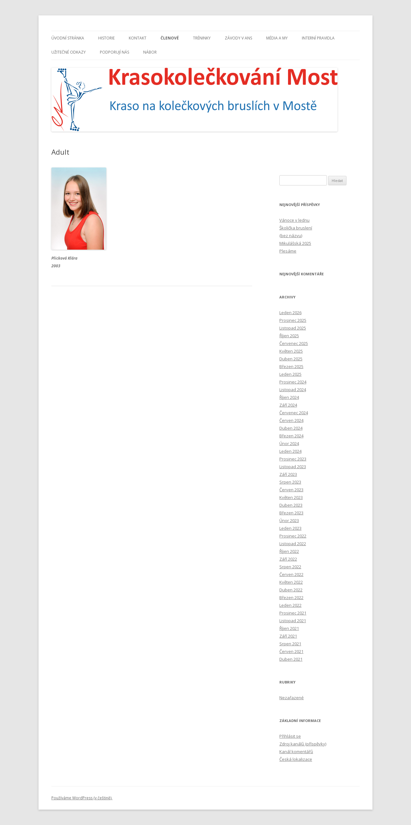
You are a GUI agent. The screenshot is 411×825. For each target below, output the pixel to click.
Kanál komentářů (296, 751)
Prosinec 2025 (292, 320)
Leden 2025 (290, 374)
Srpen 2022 (290, 567)
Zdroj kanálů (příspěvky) (302, 744)
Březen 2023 (291, 513)
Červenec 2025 (293, 343)
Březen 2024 (291, 436)
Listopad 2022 (292, 543)
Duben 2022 (290, 590)
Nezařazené (291, 697)
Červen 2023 (291, 490)
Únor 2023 (289, 520)
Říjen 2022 (289, 551)
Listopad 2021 (292, 620)
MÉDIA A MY (277, 38)
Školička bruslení (295, 228)
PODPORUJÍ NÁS (114, 52)
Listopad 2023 (292, 466)
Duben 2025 (290, 359)
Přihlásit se (290, 736)
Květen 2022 (291, 582)
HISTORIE (106, 38)
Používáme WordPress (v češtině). (81, 798)
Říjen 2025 (289, 336)
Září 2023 (288, 474)
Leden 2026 (290, 312)
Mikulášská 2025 (295, 243)
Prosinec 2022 (292, 536)
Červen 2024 (291, 420)
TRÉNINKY (202, 38)
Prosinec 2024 (292, 382)
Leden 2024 (290, 451)
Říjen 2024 (289, 397)
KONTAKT (137, 38)
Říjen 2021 (289, 628)
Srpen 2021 (290, 644)
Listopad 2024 (292, 389)
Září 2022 (288, 559)
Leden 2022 (290, 605)
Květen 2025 (291, 351)
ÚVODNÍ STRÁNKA (67, 38)
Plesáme (287, 251)
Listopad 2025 (292, 328)
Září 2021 (288, 636)
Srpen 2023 (290, 482)
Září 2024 (288, 405)
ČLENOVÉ (170, 38)
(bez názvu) (290, 235)
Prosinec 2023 (292, 459)
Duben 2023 (290, 505)
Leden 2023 (290, 528)
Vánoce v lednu (294, 220)
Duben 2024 (290, 428)
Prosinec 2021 (292, 613)
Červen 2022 (291, 574)
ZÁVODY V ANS (238, 38)
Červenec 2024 (293, 413)
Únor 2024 (289, 443)
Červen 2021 (291, 651)
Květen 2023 (291, 497)
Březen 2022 (291, 597)
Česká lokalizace (295, 759)
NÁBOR (150, 52)
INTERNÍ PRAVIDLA (318, 38)
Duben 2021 (290, 659)
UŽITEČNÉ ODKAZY (68, 52)
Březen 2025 (291, 366)
